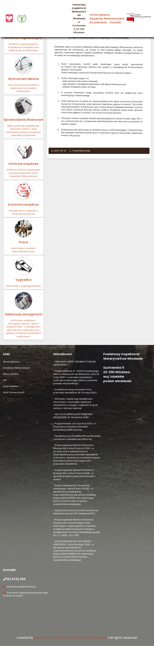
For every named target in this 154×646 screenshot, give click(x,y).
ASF (5, 380)
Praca (23, 242)
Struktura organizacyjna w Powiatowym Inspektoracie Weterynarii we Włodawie (23, 47)
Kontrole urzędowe (23, 164)
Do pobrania (98, 22)
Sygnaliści (23, 280)
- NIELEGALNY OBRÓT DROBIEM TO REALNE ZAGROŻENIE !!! (74, 363)
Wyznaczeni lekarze (23, 79)
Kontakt (115, 22)
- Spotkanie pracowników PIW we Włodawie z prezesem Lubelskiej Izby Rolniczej (77, 438)
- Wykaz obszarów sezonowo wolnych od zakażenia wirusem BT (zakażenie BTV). (76, 512)
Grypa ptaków (11, 386)
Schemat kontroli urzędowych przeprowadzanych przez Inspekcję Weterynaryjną (23, 173)
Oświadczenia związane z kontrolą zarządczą (23, 212)
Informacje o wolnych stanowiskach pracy (23, 250)
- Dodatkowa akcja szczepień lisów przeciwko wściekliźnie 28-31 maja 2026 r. (75, 391)
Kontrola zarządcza (23, 204)
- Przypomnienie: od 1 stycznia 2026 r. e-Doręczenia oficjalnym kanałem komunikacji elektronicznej (75, 426)
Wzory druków (10, 373)
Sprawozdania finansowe (23, 120)
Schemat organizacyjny (23, 38)
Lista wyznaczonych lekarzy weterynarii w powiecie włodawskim (23, 88)
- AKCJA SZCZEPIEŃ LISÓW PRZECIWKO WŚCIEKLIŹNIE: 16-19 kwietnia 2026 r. (73, 416)
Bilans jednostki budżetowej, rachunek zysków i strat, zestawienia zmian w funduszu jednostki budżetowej (23, 130)
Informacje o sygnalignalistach (23, 286)
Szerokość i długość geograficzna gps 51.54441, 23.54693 (26, 594)
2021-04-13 (58, 150)
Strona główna (100, 15)
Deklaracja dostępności (23, 314)
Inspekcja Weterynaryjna (107, 18)
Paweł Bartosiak (79, 150)
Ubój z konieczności (13, 392)
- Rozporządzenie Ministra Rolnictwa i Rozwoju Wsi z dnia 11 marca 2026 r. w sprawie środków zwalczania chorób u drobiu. (74, 475)
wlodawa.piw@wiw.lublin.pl (19, 586)
